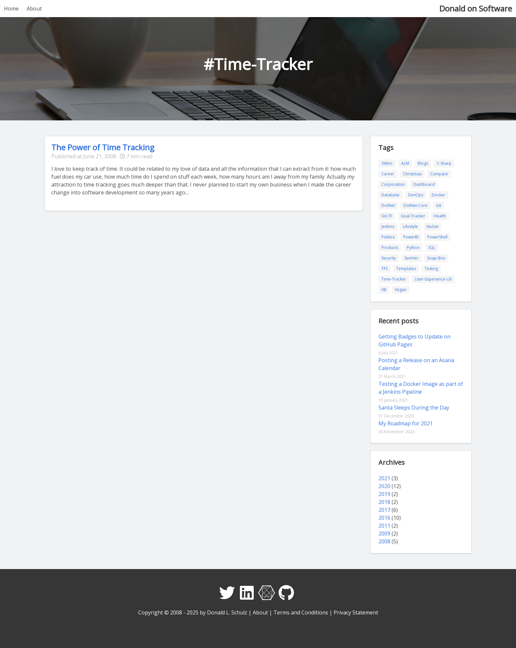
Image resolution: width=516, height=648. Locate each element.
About (34, 8)
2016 (384, 517)
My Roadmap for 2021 (405, 423)
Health (440, 216)
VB (383, 289)
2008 (384, 541)
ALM (405, 163)
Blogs (423, 163)
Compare (439, 174)
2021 (384, 478)
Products (389, 247)
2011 (384, 525)
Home (11, 8)
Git (438, 205)
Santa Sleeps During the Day (413, 407)
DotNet (388, 205)
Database (390, 195)
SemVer (411, 258)
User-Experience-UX (433, 279)
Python (413, 247)
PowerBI (411, 237)
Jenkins (387, 226)
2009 (384, 533)
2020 (384, 486)
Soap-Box (436, 258)
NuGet (432, 226)
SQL (431, 247)
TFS (384, 268)
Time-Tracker (393, 279)
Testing (431, 268)
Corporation (393, 184)
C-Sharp (444, 163)
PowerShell (437, 237)
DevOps (415, 195)
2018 (384, 502)
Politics (388, 237)
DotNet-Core (415, 205)
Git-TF (386, 216)
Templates (406, 268)
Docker (438, 195)
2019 (384, 494)
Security (388, 258)
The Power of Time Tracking (102, 147)
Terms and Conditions (300, 612)
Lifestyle (410, 226)
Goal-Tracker (413, 216)
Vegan (400, 289)
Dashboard (424, 184)
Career (387, 174)
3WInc (387, 163)
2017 (384, 509)
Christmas (412, 174)
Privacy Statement (356, 612)
